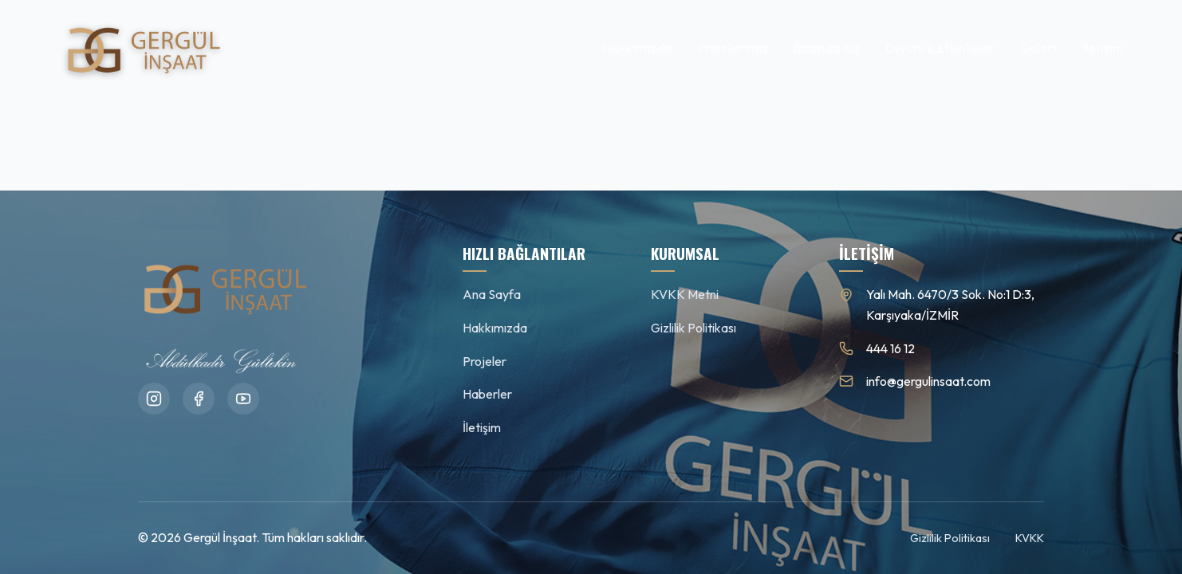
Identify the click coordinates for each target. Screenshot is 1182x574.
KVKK (1029, 538)
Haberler (487, 394)
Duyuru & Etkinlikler (940, 48)
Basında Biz (827, 48)
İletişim (1103, 48)
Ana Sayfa (492, 294)
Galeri (1038, 48)
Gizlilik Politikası (693, 328)
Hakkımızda (637, 48)
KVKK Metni (685, 294)
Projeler (484, 361)
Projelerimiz (733, 48)
